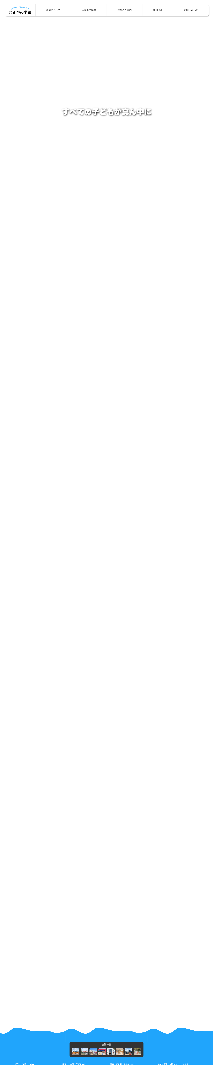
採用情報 (158, 10)
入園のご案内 (89, 10)
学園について (53, 10)
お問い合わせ (191, 10)
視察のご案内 (124, 10)
